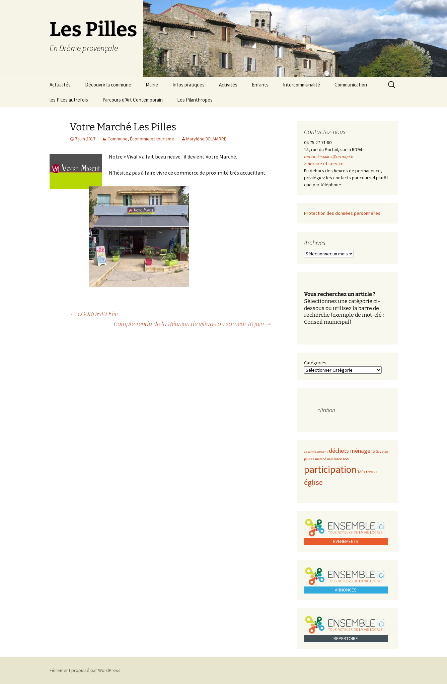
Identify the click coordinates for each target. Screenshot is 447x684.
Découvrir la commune (108, 84)
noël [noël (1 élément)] (346, 459)
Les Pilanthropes (195, 100)
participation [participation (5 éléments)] (330, 469)
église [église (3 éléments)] (313, 482)
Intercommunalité (301, 84)
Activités (228, 84)
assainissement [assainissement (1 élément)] (316, 451)
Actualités (60, 84)
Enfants (260, 84)
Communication (350, 84)
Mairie (152, 84)
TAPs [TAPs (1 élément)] (361, 472)
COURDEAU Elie (94, 313)
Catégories (315, 363)
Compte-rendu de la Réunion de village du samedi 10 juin (193, 323)
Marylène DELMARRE (206, 139)
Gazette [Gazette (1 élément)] (382, 451)
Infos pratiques (188, 84)
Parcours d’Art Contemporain (132, 100)
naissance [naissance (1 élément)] (334, 459)
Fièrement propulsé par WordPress (85, 670)
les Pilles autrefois (69, 100)
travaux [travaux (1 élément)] (371, 472)
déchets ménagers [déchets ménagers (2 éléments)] (352, 450)
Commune (117, 139)
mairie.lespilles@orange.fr (329, 156)
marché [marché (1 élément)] (320, 459)
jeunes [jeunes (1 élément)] (309, 459)
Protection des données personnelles (342, 213)
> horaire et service (324, 164)
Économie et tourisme (152, 139)
